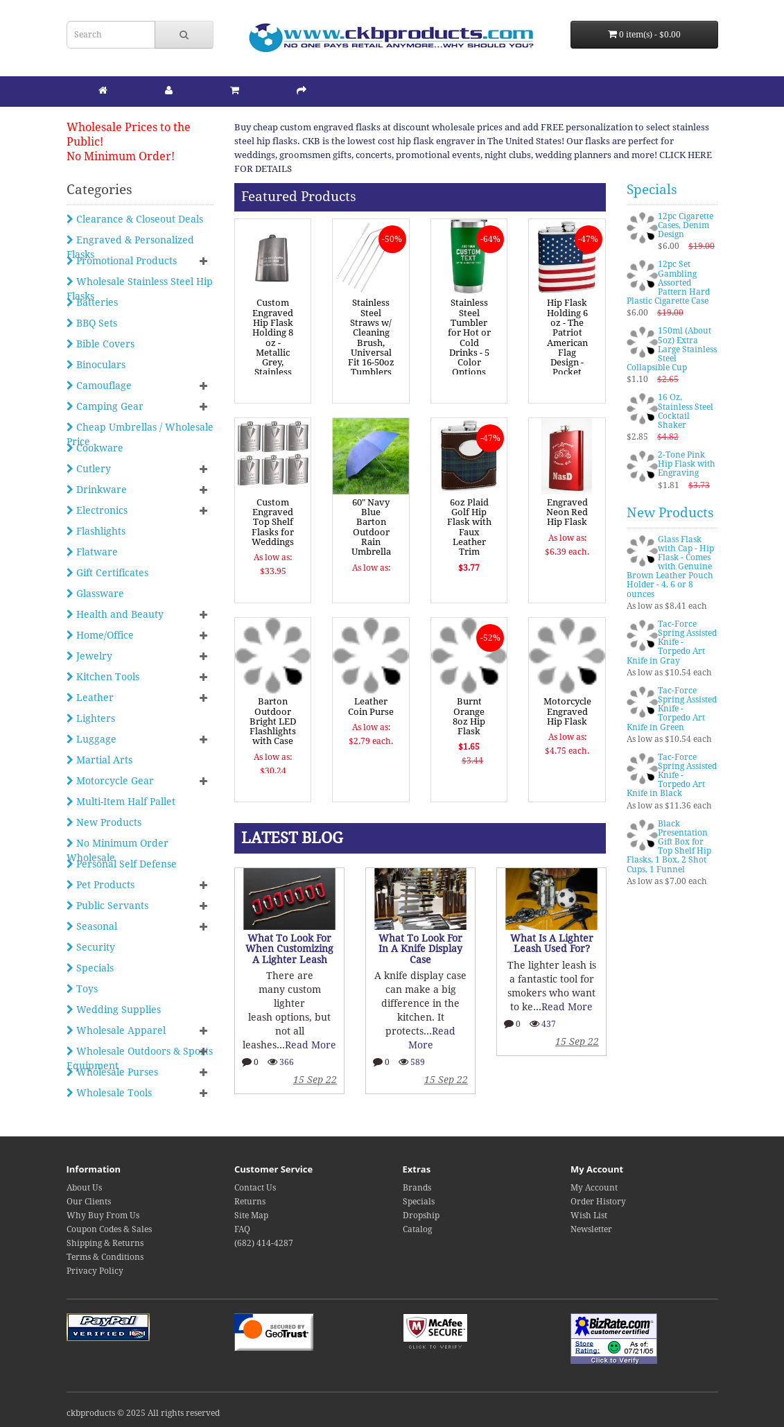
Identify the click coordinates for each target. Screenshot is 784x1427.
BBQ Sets (92, 323)
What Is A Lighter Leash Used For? (551, 943)
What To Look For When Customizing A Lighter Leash (289, 949)
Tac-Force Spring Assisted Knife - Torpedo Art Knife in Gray (672, 642)
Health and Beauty (115, 614)
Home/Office (100, 635)
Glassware (95, 593)
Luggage (91, 739)
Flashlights (96, 531)
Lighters (91, 718)
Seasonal (92, 926)
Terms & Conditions (105, 1257)
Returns (249, 1202)
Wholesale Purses (112, 1072)
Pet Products (100, 884)
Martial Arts (99, 760)
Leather (90, 697)
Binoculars (96, 364)
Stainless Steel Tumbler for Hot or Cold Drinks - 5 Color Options (469, 337)
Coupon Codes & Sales (109, 1229)
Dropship (421, 1215)
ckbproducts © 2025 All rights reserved (143, 1413)
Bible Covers (100, 343)
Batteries (92, 302)
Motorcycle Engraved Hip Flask (567, 711)
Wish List (588, 1215)
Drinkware (97, 489)
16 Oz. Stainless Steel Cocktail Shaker (685, 411)
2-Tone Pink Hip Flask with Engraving (686, 464)
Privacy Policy (95, 1271)
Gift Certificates (107, 572)
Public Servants (107, 905)
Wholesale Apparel (116, 1030)
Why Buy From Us (103, 1215)
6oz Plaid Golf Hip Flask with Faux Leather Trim (469, 527)
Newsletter (591, 1229)
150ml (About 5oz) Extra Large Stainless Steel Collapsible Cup (672, 349)
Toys (82, 988)
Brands (417, 1188)
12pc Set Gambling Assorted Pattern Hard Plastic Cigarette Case (668, 282)
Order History (598, 1202)
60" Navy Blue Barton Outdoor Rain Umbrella (371, 527)
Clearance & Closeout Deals (135, 219)
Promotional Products (122, 260)
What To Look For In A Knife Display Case (420, 949)
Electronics (97, 510)
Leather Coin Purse (371, 706)
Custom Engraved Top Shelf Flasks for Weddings (273, 522)
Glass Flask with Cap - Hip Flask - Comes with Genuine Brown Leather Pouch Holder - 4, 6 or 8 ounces (670, 567)
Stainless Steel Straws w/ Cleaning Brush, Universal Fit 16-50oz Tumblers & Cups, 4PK (371, 347)
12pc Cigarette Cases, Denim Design (685, 225)
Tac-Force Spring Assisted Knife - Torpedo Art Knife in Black (672, 775)
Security (91, 947)
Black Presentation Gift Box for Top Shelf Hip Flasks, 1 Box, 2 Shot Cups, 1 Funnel (669, 846)
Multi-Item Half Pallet (121, 801)
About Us (84, 1188)
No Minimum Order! (121, 156)
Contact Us (255, 1188)
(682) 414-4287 (263, 1243)
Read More (310, 1044)
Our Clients (89, 1202)
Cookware (95, 447)
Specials (90, 968)
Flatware (92, 551)
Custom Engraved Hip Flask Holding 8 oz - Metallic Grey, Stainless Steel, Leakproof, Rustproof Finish (273, 357)
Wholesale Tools (109, 1092)
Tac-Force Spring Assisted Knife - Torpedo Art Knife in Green (672, 709)
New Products (104, 822)
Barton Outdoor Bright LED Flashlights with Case (273, 721)
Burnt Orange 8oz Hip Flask (469, 716)
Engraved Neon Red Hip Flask (567, 512)
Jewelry (89, 655)
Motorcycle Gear (110, 780)
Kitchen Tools (103, 676)
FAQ (242, 1229)
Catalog (417, 1229)
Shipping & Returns (105, 1243)
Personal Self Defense (122, 864)
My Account (594, 1188)
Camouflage (99, 385)
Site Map (251, 1215)
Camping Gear (105, 406)
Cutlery (89, 468)
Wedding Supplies (114, 1009)
